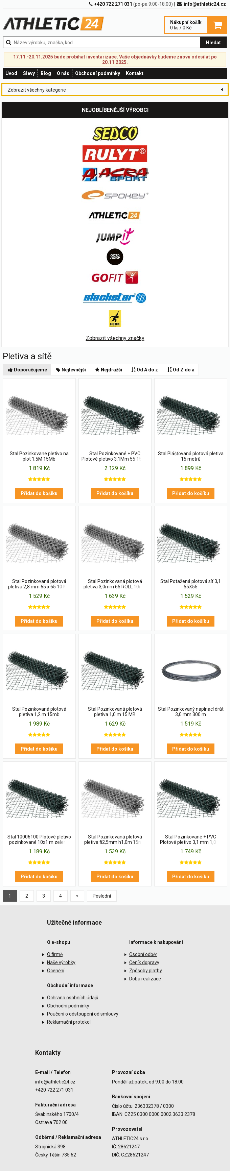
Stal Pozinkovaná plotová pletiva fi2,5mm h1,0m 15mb (114, 839)
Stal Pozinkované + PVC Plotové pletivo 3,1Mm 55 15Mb (115, 456)
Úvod (11, 73)
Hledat (213, 42)
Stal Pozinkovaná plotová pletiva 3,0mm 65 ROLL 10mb (115, 584)
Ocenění (55, 970)
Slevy (29, 73)
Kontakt (134, 73)
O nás (63, 73)
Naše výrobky (61, 962)
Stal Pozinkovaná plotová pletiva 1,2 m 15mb (39, 711)
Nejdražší (108, 369)
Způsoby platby (145, 970)
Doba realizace (145, 978)
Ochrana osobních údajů (72, 997)
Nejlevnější (70, 369)
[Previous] (77, 896)
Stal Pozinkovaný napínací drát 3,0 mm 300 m (191, 711)
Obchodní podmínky (97, 73)
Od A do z (144, 369)
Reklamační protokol (69, 1022)
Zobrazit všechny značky (115, 338)
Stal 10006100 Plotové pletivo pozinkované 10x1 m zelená (39, 839)
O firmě (55, 954)
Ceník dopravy (144, 962)
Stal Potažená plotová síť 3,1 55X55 (190, 584)
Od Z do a (180, 369)
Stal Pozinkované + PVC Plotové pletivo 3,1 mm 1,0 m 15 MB (191, 840)
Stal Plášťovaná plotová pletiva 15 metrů (191, 456)
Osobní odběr (143, 954)
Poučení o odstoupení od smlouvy (82, 1014)
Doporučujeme (27, 369)
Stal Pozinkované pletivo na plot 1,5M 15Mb (39, 456)
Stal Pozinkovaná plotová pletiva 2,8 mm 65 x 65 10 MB (39, 584)
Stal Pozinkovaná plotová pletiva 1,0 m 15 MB (115, 711)
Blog (46, 73)
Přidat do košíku (39, 493)
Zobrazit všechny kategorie (37, 90)
